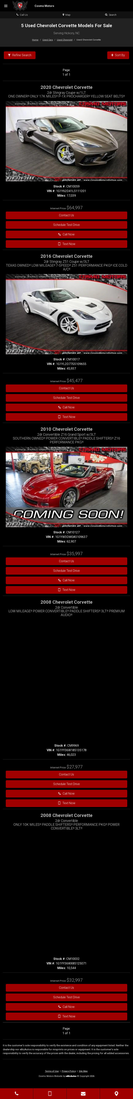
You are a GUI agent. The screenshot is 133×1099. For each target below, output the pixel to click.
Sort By (118, 55)
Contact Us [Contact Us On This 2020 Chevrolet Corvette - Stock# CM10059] (66, 215)
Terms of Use (52, 1071)
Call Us (22, 14)
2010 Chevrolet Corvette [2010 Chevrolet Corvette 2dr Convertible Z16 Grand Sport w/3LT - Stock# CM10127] (66, 429)
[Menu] (6, 6)
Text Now (66, 244)
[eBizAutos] (71, 1076)
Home (35, 40)
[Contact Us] (83, 1093)
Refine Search (19, 55)
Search (110, 14)
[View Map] (116, 1093)
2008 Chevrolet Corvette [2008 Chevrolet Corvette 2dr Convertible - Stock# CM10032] (66, 815)
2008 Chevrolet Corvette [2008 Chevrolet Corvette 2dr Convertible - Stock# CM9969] (66, 602)
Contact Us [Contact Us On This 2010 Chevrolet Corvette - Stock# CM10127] (66, 561)
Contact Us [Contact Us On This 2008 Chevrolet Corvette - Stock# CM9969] (66, 774)
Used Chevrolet (64, 40)
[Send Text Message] (49, 1093)
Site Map (83, 1071)
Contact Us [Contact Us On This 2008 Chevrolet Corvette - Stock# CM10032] (66, 988)
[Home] (33, 5)
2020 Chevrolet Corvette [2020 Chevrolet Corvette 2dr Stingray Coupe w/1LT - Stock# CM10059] (66, 87)
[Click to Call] (16, 1093)
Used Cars (47, 40)
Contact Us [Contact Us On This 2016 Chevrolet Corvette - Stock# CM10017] (66, 388)
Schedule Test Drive (66, 225)
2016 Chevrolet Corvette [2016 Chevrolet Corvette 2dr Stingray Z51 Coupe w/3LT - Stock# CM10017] (66, 256)
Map (67, 14)
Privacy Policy (69, 1071)
